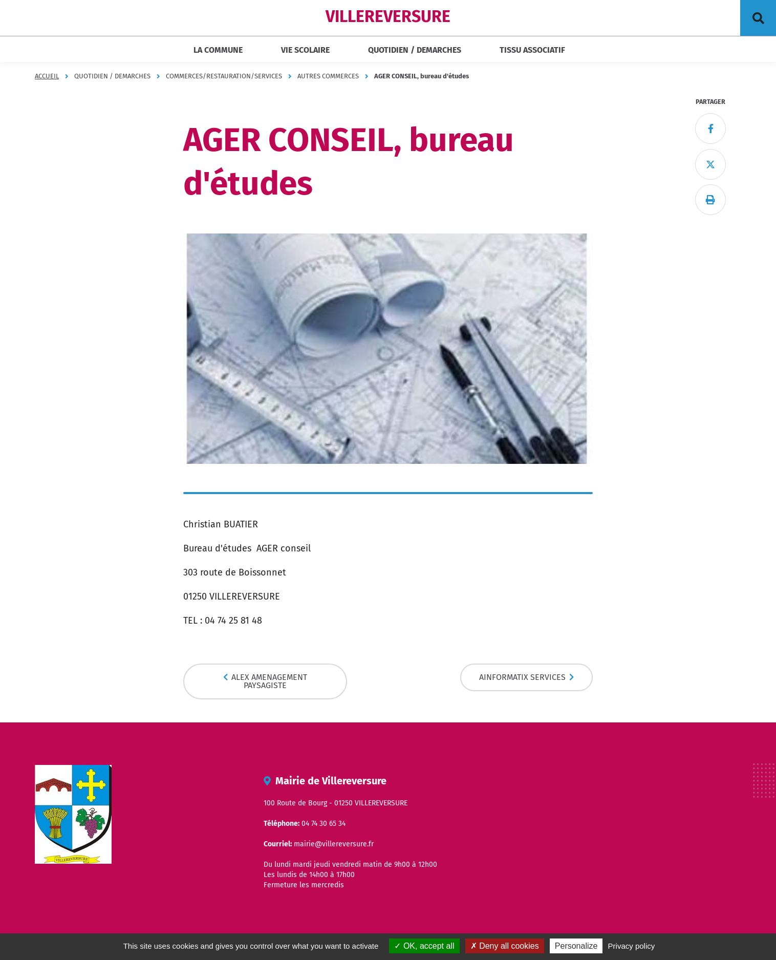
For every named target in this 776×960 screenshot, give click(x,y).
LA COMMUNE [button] (218, 50)
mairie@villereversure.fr (334, 844)
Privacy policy (631, 946)
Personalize (576, 946)
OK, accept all (424, 946)
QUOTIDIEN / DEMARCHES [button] (414, 50)
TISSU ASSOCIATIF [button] (532, 50)
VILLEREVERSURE (388, 16)
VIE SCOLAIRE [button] (305, 50)
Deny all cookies (504, 946)
